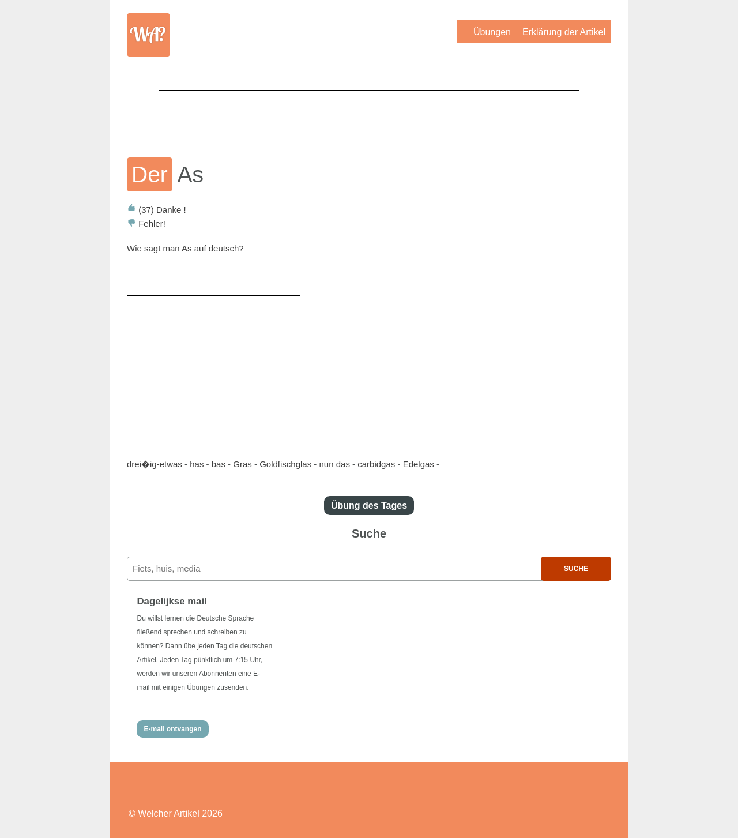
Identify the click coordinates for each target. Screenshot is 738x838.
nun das (334, 464)
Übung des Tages (369, 505)
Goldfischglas (285, 464)
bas (218, 464)
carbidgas (376, 464)
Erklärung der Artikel (563, 32)
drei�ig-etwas (154, 464)
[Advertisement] (369, 116)
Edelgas (418, 464)
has (197, 464)
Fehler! (146, 223)
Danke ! (156, 210)
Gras (242, 464)
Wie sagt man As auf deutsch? (185, 248)
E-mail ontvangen (172, 729)
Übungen (492, 32)
